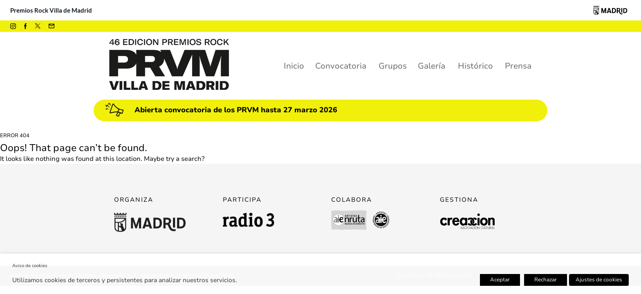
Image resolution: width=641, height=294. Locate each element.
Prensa (518, 65)
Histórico (475, 65)
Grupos (393, 65)
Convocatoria (340, 65)
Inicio (294, 65)
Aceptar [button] (500, 279)
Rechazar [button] (545, 279)
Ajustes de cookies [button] (599, 279)
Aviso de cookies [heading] (29, 266)
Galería (431, 65)
